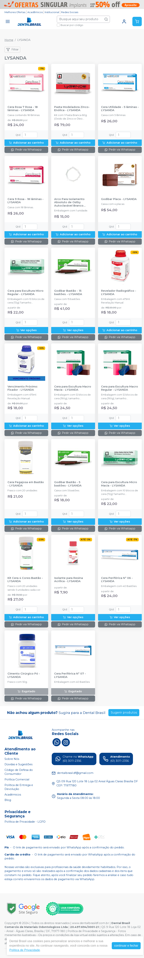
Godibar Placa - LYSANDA (119, 199)
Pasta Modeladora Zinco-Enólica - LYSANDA (72, 109)
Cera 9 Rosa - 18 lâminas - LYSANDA (26, 201)
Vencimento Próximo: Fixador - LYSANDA (23, 388)
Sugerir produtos (124, 712)
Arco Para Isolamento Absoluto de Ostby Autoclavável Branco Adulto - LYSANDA (69, 202)
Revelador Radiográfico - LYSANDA (118, 292)
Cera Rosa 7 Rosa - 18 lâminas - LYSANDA (23, 109)
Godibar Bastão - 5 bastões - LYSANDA (68, 484)
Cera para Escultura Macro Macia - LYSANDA (72, 388)
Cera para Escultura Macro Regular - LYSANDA (119, 388)
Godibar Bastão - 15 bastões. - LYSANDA (68, 292)
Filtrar (12, 50)
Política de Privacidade (24, 950)
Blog (7, 800)
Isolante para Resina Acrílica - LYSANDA (68, 579)
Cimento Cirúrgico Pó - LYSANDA (24, 675)
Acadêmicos (35, 12)
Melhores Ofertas (14, 12)
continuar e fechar (126, 945)
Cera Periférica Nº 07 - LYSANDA (70, 675)
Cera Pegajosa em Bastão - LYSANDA (26, 484)
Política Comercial (16, 779)
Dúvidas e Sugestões (18, 764)
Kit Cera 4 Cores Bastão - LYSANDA (25, 579)
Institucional (52, 12)
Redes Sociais (69, 12)
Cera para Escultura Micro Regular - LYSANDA (26, 292)
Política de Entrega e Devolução (18, 787)
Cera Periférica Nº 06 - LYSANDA (117, 579)
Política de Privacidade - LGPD (25, 821)
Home (8, 40)
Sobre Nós (11, 759)
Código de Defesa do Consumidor (18, 772)
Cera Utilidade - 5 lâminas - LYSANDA (120, 109)
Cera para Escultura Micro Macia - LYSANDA (119, 484)
